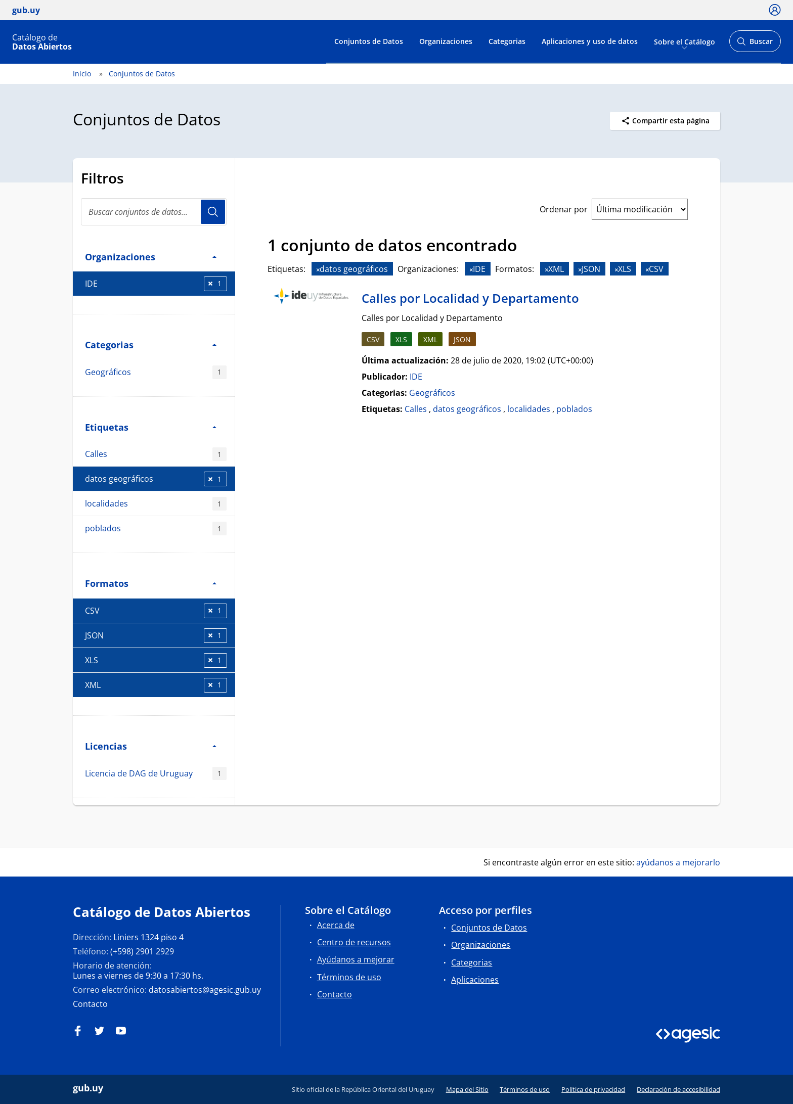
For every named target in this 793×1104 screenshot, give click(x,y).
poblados (156, 528)
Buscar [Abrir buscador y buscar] (755, 44)
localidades (156, 504)
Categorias (507, 41)
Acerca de (336, 925)
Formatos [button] (150, 583)
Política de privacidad (593, 1089)
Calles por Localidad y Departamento (470, 298)
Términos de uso (349, 977)
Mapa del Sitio (467, 1089)
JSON (156, 635)
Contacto (90, 1003)
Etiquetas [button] (150, 427)
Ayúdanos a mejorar (355, 959)
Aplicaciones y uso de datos (590, 41)
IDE (156, 284)
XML (156, 685)
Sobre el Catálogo (684, 41)
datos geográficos (156, 479)
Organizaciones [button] (150, 256)
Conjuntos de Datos (368, 41)
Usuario (213, 212)
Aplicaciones (475, 979)
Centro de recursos (354, 942)
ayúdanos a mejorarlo (678, 862)
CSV (156, 611)
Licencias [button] (150, 746)
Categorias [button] (150, 344)
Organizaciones (445, 41)
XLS (156, 660)
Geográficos (156, 372)
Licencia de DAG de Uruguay (156, 773)
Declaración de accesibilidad (678, 1089)
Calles (156, 454)
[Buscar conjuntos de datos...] (153, 212)
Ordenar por (564, 209)
